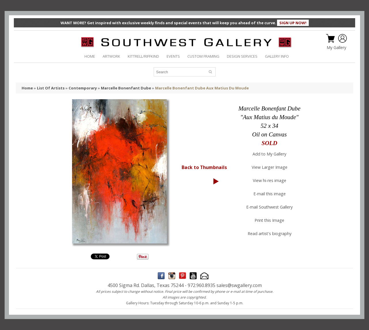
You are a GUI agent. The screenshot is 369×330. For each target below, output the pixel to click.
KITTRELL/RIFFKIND (143, 56)
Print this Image (269, 220)
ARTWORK (111, 56)
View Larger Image (269, 167)
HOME (89, 56)
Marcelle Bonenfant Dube (126, 88)
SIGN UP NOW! (292, 22)
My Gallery (336, 47)
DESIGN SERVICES (242, 56)
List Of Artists (51, 88)
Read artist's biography (269, 233)
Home (27, 88)
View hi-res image (269, 180)
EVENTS (173, 56)
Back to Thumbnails (204, 167)
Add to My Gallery (269, 154)
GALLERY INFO (277, 56)
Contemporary (83, 88)
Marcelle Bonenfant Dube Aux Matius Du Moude (202, 88)
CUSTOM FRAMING (203, 56)
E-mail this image (269, 193)
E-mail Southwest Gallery (269, 207)
